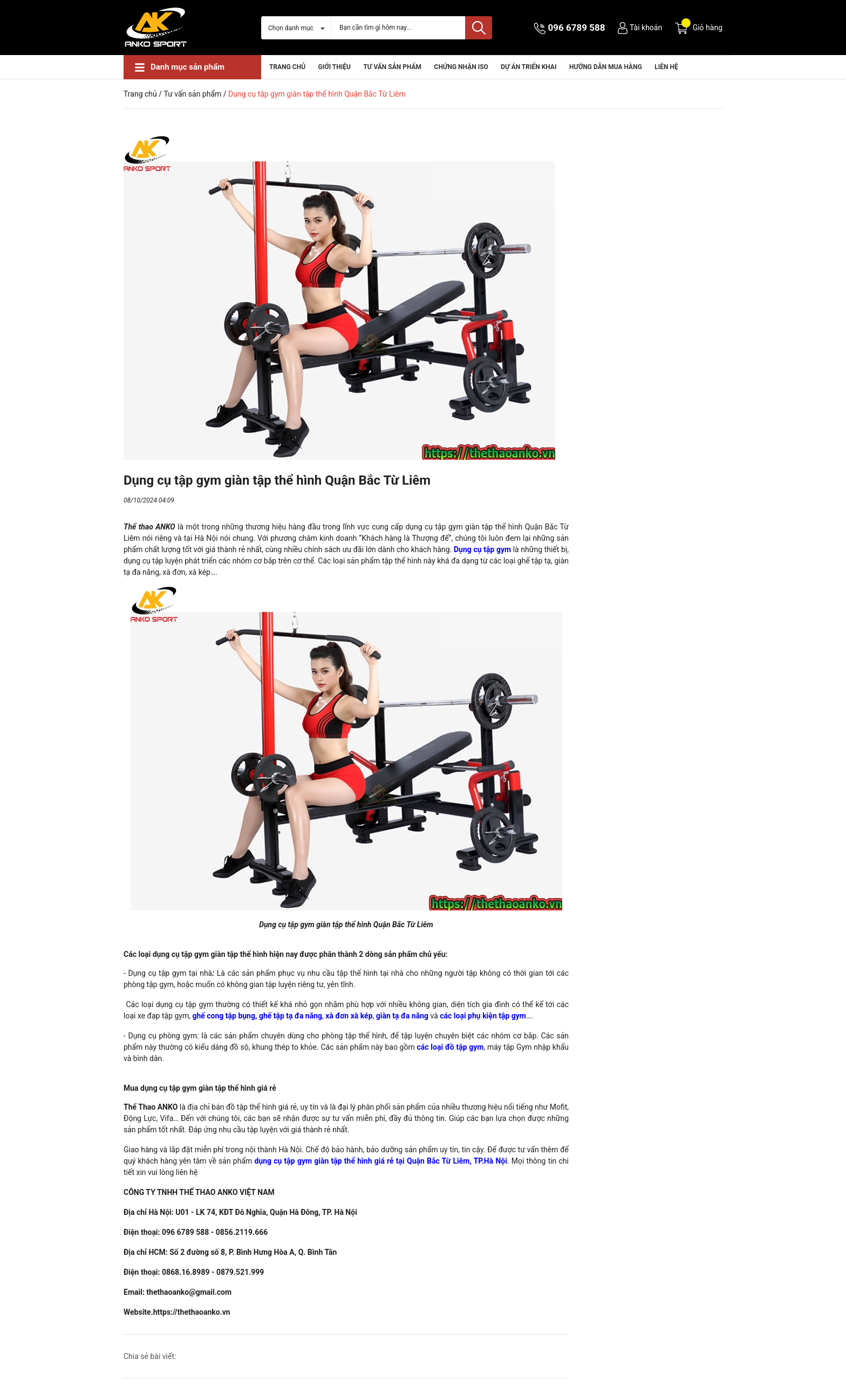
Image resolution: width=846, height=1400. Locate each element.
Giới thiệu (334, 67)
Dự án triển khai (528, 67)
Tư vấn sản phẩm (392, 67)
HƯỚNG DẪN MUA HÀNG (605, 67)
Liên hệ (666, 67)
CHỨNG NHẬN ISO (461, 67)
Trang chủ (287, 67)
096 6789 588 (576, 27)
